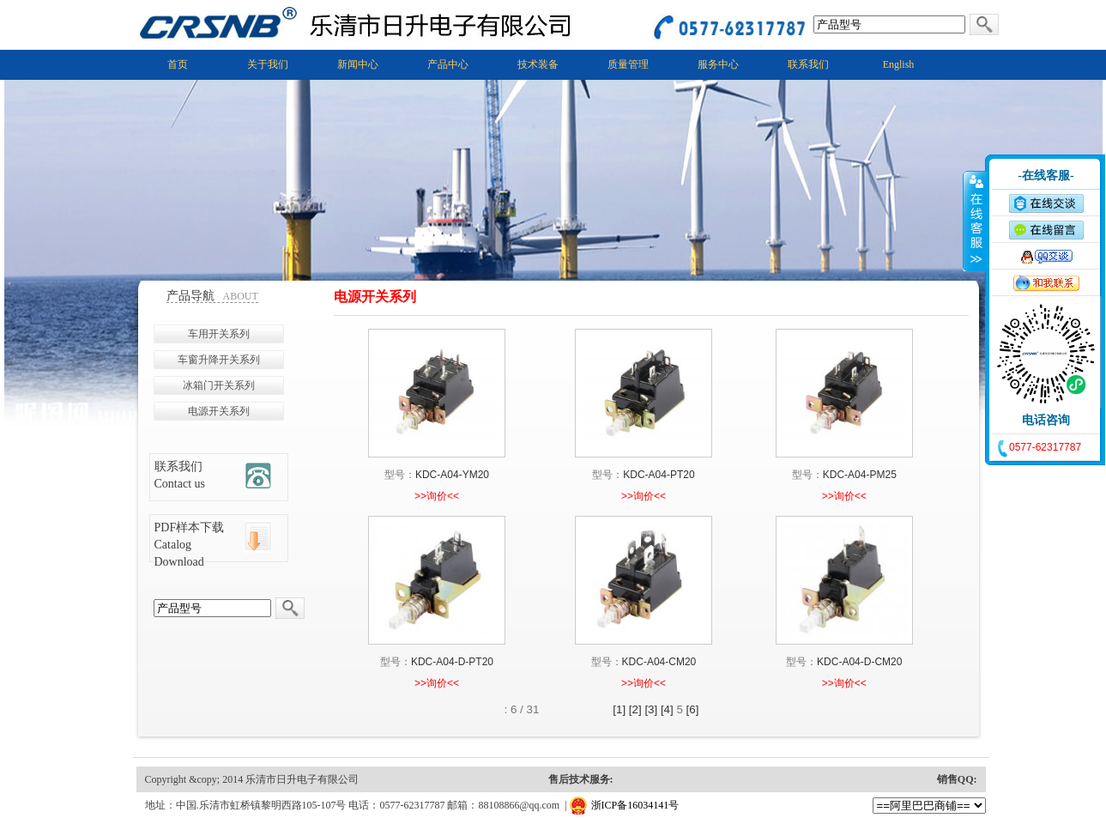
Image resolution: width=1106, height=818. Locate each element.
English (899, 64)
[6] (692, 709)
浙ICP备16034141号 (635, 805)
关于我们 (267, 64)
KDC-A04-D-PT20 (452, 662)
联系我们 (808, 64)
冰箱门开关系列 (219, 385)
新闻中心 (357, 64)
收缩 (975, 220)
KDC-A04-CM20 (659, 662)
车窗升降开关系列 (219, 360)
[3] (650, 709)
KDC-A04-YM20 (452, 475)
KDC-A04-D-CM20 (859, 662)
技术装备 (538, 64)
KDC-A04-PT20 (658, 475)
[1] (619, 709)
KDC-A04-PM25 (860, 475)
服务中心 (718, 64)
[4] (667, 709)
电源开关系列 (219, 411)
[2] (635, 709)
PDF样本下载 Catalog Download (189, 544)
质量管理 (628, 64)
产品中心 (447, 64)
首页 (177, 64)
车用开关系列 (219, 334)
